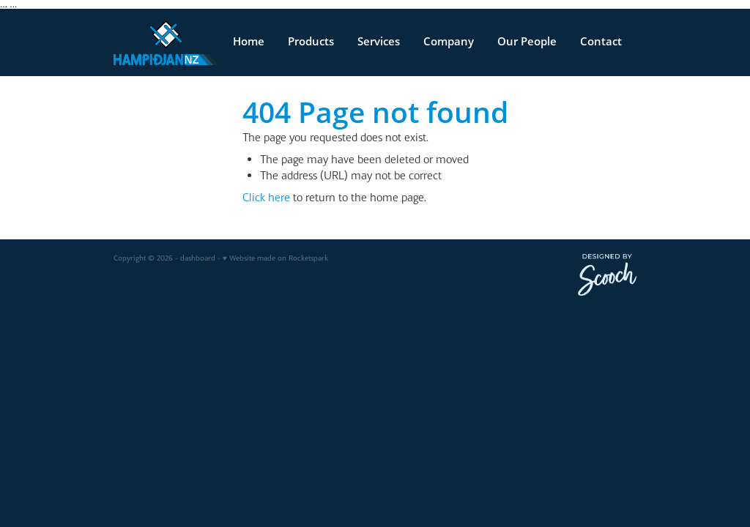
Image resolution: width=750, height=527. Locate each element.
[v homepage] (166, 42)
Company (448, 41)
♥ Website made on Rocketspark (275, 258)
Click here (266, 197)
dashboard (197, 258)
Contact (601, 41)
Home (248, 41)
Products (311, 41)
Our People (527, 41)
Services (378, 41)
